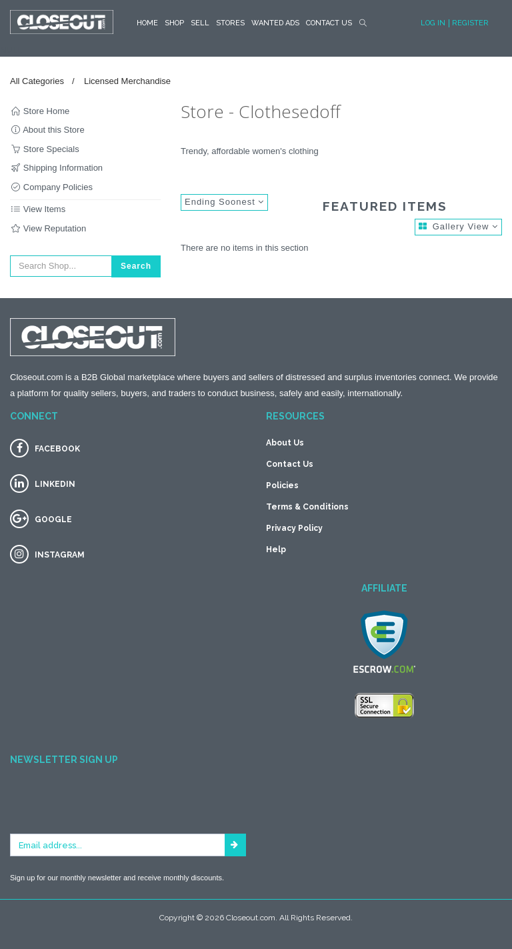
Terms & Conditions (307, 507)
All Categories (37, 81)
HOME (147, 23)
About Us (285, 442)
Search (136, 266)
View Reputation (48, 228)
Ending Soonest (224, 202)
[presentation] (111, 808)
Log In (433, 23)
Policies (282, 485)
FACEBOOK (57, 448)
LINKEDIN (55, 484)
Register (470, 23)
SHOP (174, 23)
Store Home (39, 111)
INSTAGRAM (60, 555)
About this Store (47, 130)
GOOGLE (53, 519)
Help (276, 549)
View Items (37, 209)
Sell (200, 23)
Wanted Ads (275, 23)
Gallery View (458, 226)
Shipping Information (56, 168)
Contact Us (329, 23)
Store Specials (44, 149)
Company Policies (51, 187)
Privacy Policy (294, 528)
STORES (230, 23)
